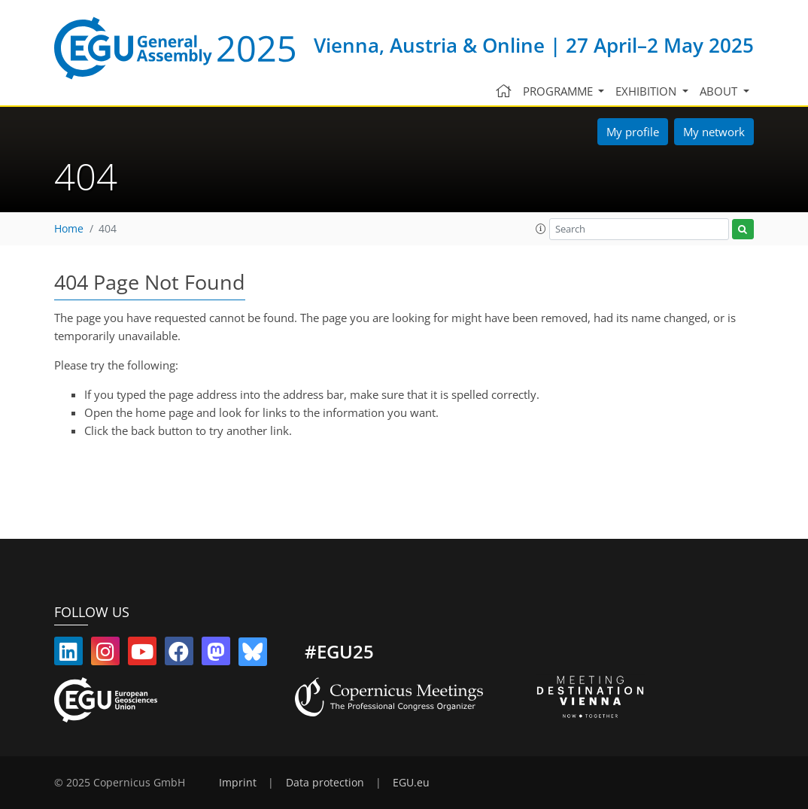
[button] (541, 229)
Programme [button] (559, 91)
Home (69, 229)
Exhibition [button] (647, 91)
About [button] (720, 91)
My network (714, 131)
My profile (632, 131)
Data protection (325, 782)
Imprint (238, 782)
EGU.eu (411, 782)
